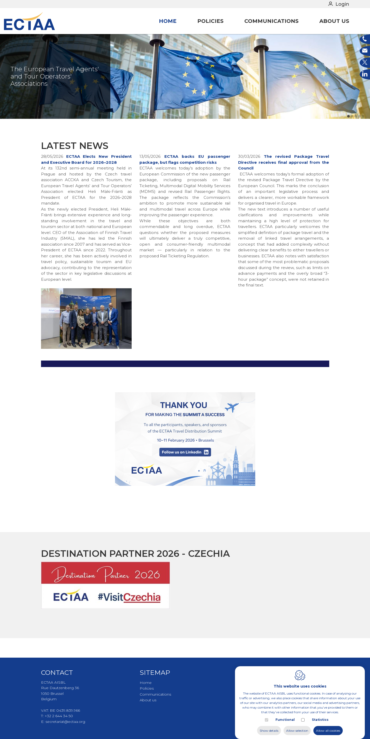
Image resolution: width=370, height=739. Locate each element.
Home (168, 21)
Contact (57, 672)
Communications (271, 21)
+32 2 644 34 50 (59, 716)
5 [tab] (363, 135)
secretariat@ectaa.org (65, 721)
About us (334, 21)
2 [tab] (352, 135)
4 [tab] (359, 135)
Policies (210, 21)
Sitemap (155, 672)
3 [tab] (355, 135)
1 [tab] (348, 135)
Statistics (320, 714)
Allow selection (297, 725)
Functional (285, 714)
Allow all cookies (328, 725)
